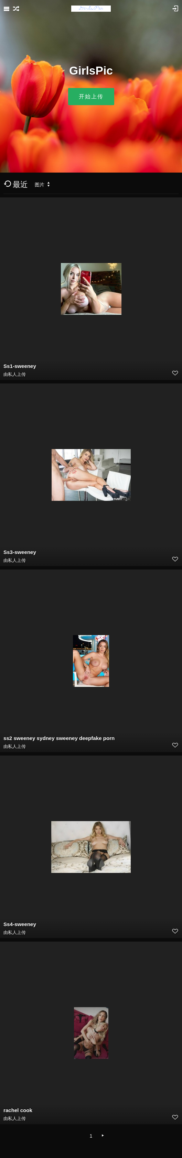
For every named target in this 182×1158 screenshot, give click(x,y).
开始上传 (91, 96)
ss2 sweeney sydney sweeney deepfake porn (59, 738)
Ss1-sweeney (19, 366)
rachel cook (17, 1110)
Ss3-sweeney (19, 552)
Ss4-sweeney (19, 924)
